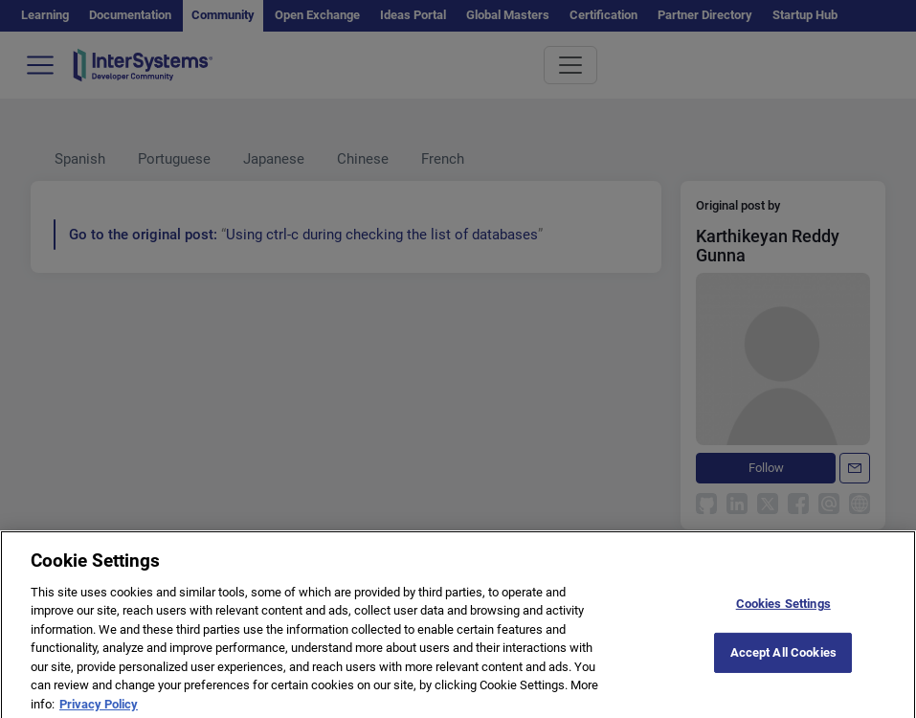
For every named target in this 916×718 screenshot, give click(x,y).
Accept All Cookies (783, 662)
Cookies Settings (783, 614)
